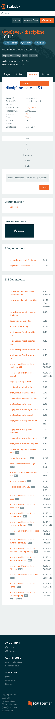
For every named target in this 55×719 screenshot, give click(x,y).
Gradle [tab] (27, 166)
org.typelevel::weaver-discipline (24, 443)
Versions (33, 74)
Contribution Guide (13, 662)
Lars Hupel (30, 126)
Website (26, 42)
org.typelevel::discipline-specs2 (24, 438)
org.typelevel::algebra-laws (22, 387)
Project (7, 74)
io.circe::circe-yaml (18, 481)
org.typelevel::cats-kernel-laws (23, 398)
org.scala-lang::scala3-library (23, 260)
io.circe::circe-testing (19, 326)
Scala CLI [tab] (27, 149)
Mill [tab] (27, 144)
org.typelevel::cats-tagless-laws (24, 409)
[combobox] (34, 83)
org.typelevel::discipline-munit (23, 420)
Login (46, 20)
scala (25, 56)
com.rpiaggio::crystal (19, 458)
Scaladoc (14, 206)
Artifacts (20, 74)
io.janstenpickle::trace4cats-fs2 (24, 574)
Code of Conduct (12, 680)
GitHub (40, 42)
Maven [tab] (27, 160)
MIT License (11, 42)
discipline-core (19, 87)
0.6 (22, 64)
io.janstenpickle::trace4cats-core (24, 530)
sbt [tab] (27, 138)
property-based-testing (11, 56)
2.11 (27, 60)
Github (9, 647)
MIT (27, 114)
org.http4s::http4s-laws (20, 381)
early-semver (31, 107)
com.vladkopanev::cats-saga (22, 463)
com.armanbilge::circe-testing (23, 300)
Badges (45, 74)
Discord (10, 651)
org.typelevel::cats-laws (20, 404)
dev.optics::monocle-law (20, 320)
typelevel (11, 32)
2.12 (21, 60)
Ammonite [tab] (27, 155)
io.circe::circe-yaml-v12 (20, 486)
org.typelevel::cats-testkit (21, 415)
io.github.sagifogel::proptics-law (24, 349)
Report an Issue (12, 665)
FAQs (7, 676)
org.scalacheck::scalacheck (21, 265)
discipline (34, 32)
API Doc (16, 20)
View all (28, 117)
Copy (44, 187)
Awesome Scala (31, 20)
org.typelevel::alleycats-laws (22, 392)
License (8, 684)
